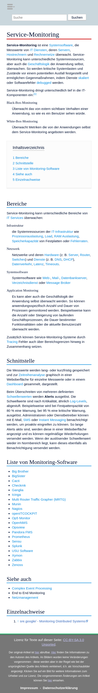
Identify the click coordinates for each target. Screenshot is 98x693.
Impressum (29, 688)
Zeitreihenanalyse (32, 375)
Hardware (51, 255)
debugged (44, 82)
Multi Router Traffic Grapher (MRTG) (39, 499)
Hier (53, 652)
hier (37, 652)
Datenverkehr (22, 264)
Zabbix (17, 560)
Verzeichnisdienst (25, 283)
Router (85, 255)
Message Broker (58, 283)
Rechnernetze (44, 54)
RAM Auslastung (66, 236)
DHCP (68, 259)
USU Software (22, 551)
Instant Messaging (52, 420)
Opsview (18, 527)
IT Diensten (38, 50)
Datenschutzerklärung (60, 688)
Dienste (39, 259)
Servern (64, 50)
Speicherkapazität (25, 241)
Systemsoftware (61, 45)
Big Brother (20, 471)
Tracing (12, 342)
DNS (58, 259)
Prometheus (21, 537)
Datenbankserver (73, 278)
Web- (46, 278)
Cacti (16, 481)
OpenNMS (20, 523)
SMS (26, 420)
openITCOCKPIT (24, 513)
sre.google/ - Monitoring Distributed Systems (52, 621)
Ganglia (17, 490)
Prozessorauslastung (27, 236)
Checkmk (19, 485)
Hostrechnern (16, 54)
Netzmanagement (25, 597)
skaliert (83, 78)
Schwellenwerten (19, 396)
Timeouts (52, 264)
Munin (16, 504)
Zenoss (17, 565)
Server (73, 255)
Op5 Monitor (21, 518)
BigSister (18, 476)
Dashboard (15, 384)
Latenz (39, 264)
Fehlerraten (79, 241)
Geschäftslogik (39, 64)
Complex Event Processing (32, 588)
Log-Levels (78, 401)
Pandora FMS (22, 532)
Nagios (17, 508)
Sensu (16, 541)
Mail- (55, 278)
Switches (18, 259)
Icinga (16, 494)
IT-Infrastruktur (62, 231)
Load (48, 236)
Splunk (17, 546)
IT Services (15, 218)
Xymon (17, 555)
